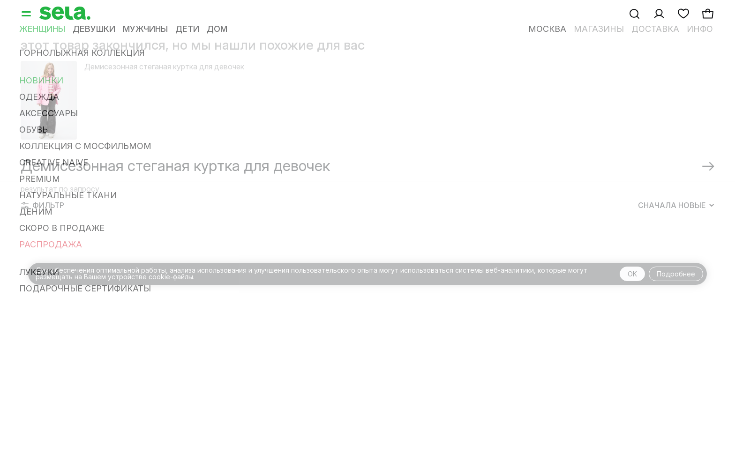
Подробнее (676, 274)
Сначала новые (676, 205)
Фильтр (42, 205)
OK (632, 274)
